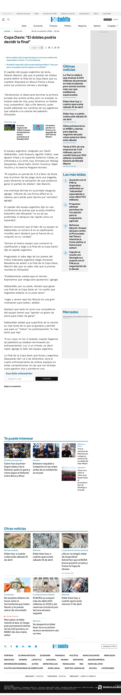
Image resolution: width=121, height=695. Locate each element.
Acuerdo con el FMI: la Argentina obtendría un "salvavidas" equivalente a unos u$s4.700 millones (77, 189)
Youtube (29, 646)
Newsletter (116, 25)
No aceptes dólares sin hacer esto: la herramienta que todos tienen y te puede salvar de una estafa (17, 604)
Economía (38, 26)
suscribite (107, 19)
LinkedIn (23, 646)
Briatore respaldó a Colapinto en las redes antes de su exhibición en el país (45, 468)
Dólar (24, 26)
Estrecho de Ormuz (23, 13)
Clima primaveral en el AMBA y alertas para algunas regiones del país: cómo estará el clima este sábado (74, 133)
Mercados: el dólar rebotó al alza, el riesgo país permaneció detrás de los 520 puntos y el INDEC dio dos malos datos (17, 627)
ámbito (7, 31)
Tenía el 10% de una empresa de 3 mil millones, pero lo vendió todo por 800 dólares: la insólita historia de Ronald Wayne (74, 155)
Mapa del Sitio (95, 664)
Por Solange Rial (67, 573)
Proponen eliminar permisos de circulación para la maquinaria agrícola (76, 212)
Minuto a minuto (12, 616)
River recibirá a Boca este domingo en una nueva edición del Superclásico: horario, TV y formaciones (31, 58)
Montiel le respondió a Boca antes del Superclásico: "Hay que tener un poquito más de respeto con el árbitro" (32, 65)
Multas (93, 668)
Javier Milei (107, 13)
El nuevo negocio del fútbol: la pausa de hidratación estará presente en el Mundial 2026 (23, 132)
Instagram (17, 646)
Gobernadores (84, 13)
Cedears (89, 317)
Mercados (109, 655)
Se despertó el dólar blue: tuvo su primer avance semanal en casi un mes (46, 629)
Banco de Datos (91, 655)
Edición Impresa (96, 659)
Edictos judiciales (74, 668)
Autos (35, 664)
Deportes (18, 31)
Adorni (96, 13)
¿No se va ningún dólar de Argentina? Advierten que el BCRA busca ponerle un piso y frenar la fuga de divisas (75, 561)
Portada (8, 655)
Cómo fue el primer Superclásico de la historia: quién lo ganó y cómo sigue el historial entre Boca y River (17, 469)
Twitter (5, 646)
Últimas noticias (26, 655)
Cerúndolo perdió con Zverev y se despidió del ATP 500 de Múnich (51, 131)
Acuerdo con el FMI (50, 13)
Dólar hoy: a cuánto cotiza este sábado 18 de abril (75, 116)
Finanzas (53, 26)
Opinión (97, 26)
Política (67, 26)
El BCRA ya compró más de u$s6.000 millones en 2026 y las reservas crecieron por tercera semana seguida (45, 605)
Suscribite (47, 378)
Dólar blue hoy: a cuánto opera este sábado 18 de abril (73, 104)
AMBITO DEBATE (83, 676)
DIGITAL (34, 676)
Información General (15, 664)
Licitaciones (107, 668)
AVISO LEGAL (54, 668)
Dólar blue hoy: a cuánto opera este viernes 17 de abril (72, 601)
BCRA (36, 13)
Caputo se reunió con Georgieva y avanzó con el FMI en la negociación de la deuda (77, 260)
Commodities (81, 317)
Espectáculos (50, 664)
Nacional (51, 659)
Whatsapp (36, 646)
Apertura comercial (68, 13)
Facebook (11, 646)
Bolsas (73, 317)
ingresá (115, 19)
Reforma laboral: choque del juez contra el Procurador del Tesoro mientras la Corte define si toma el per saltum (77, 236)
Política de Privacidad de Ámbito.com (23, 668)
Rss (81, 664)
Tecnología (68, 664)
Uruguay (111, 26)
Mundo (64, 659)
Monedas (66, 317)
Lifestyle (37, 659)
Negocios (82, 26)
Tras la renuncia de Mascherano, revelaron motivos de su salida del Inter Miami (83, 456)
